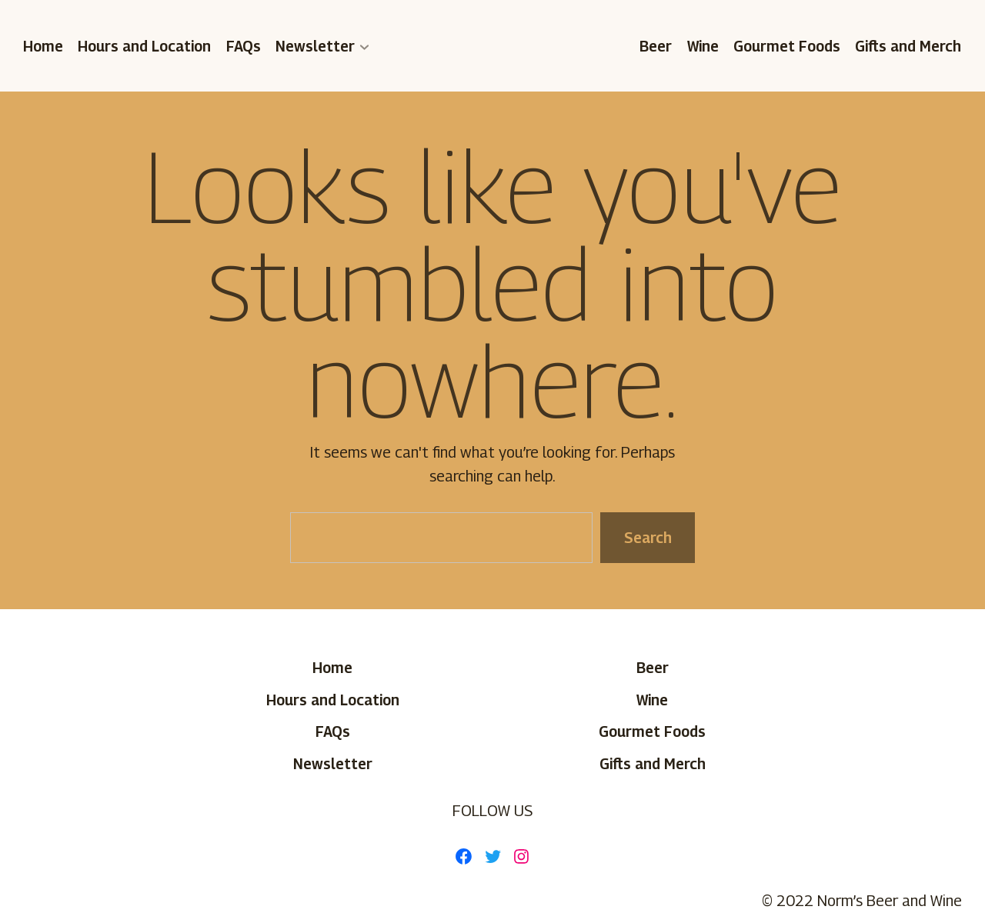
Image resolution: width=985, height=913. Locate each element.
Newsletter (315, 46)
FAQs (243, 46)
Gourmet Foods (786, 46)
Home (43, 46)
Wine (703, 46)
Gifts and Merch (909, 46)
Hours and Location (145, 46)
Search (647, 537)
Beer (656, 46)
